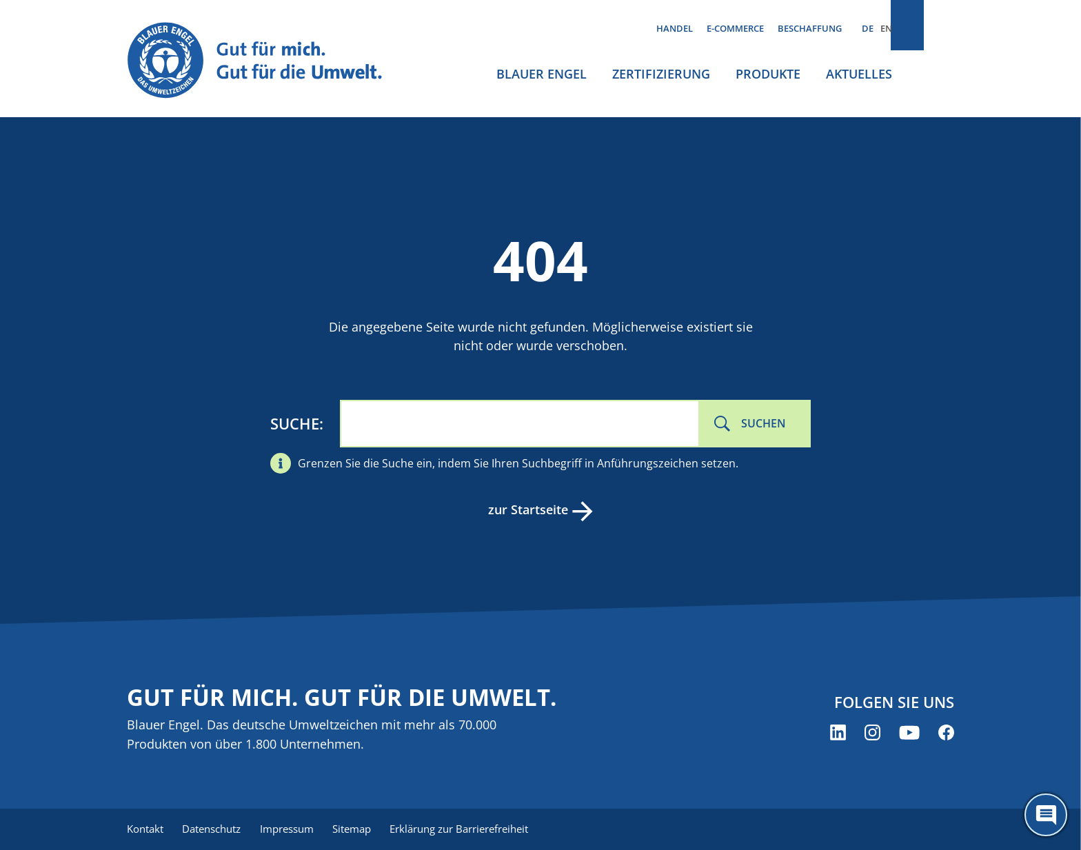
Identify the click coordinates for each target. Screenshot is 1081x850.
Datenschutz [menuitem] (214, 829)
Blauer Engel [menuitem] (541, 73)
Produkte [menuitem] (768, 73)
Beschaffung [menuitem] (810, 28)
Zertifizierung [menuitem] (661, 73)
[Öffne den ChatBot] (1045, 814)
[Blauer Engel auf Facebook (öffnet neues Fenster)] (946, 734)
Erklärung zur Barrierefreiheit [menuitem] (472, 829)
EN (886, 28)
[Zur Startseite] (267, 61)
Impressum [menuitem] (293, 829)
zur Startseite (527, 509)
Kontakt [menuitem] (145, 829)
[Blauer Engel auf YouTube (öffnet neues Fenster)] (909, 734)
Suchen (763, 423)
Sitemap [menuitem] (361, 829)
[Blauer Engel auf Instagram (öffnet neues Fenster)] (872, 734)
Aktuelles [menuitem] (859, 73)
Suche (294, 423)
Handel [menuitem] (674, 28)
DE (867, 28)
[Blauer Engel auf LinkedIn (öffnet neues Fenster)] (838, 734)
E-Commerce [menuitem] (735, 28)
